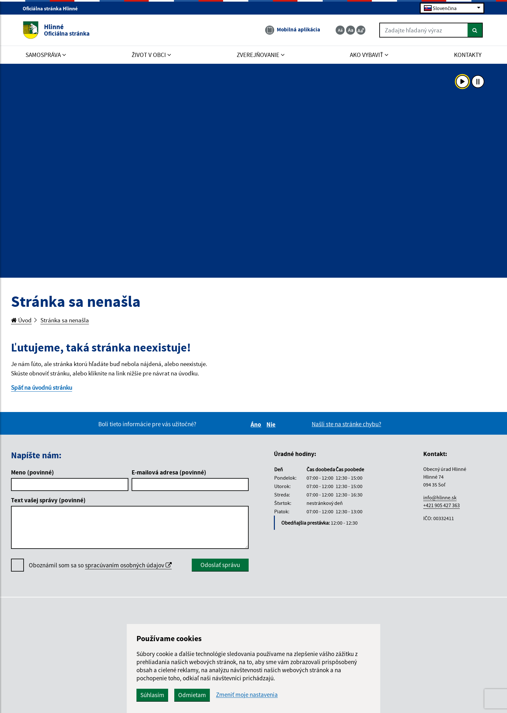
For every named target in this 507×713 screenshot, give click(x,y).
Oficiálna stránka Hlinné (53, 8)
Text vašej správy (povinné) (48, 500)
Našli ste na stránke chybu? (346, 424)
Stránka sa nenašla (64, 320)
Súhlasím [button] (152, 695)
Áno (257, 424)
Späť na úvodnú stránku (41, 387)
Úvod (21, 320)
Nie (271, 424)
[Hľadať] (475, 30)
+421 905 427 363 (441, 505)
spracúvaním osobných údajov (128, 565)
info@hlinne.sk (440, 497)
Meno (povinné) (32, 472)
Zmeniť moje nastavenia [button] (247, 695)
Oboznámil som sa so (100, 565)
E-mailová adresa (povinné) (169, 472)
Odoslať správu (220, 565)
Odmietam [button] (192, 695)
